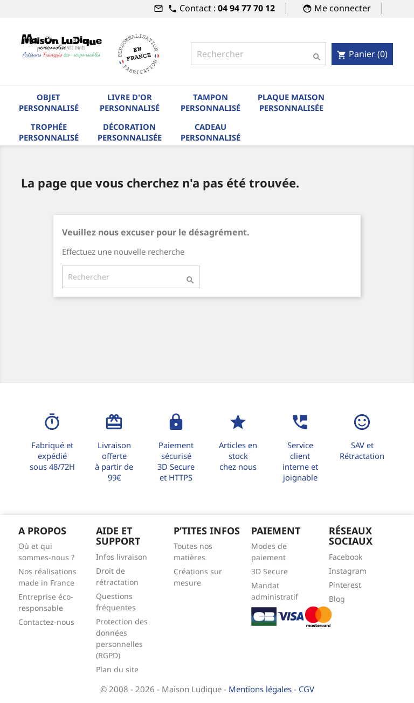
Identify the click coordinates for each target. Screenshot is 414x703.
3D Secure (269, 571)
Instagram (348, 571)
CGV (306, 689)
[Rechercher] (258, 54)
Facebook (345, 557)
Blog (337, 599)
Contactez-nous (46, 622)
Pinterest (345, 585)
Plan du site (117, 669)
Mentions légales (261, 689)
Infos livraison (121, 557)
